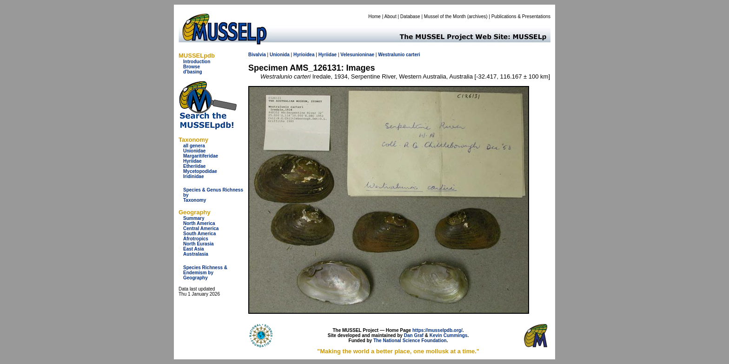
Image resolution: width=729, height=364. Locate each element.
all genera (194, 145)
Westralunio (391, 54)
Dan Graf (414, 335)
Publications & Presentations (520, 16)
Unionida (280, 54)
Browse (191, 66)
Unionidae (194, 150)
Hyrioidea (304, 54)
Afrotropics (195, 238)
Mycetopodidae (200, 171)
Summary (194, 218)
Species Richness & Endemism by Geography (205, 272)
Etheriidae (194, 166)
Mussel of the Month (445, 16)
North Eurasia (198, 243)
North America (199, 223)
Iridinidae (193, 176)
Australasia (195, 254)
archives (477, 16)
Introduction (196, 61)
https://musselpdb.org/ (437, 330)
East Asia (193, 248)
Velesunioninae (357, 54)
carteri (413, 54)
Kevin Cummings (449, 335)
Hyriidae (192, 161)
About (390, 16)
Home (374, 16)
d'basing (192, 71)
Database (410, 16)
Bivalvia (257, 54)
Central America (201, 228)
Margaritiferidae (200, 156)
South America (199, 233)
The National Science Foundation (410, 340)
